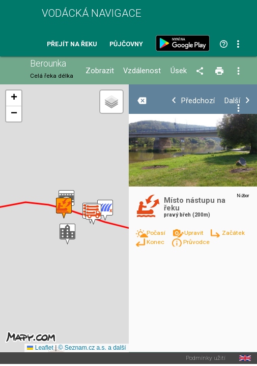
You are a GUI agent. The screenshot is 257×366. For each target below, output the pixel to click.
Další (232, 101)
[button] (67, 234)
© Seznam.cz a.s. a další (92, 347)
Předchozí (198, 101)
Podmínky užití (205, 358)
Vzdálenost (142, 71)
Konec (156, 242)
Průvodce (196, 242)
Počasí (157, 232)
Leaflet (40, 347)
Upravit (194, 232)
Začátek (233, 232)
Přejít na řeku (72, 44)
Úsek (178, 71)
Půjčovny (126, 44)
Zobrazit (99, 71)
